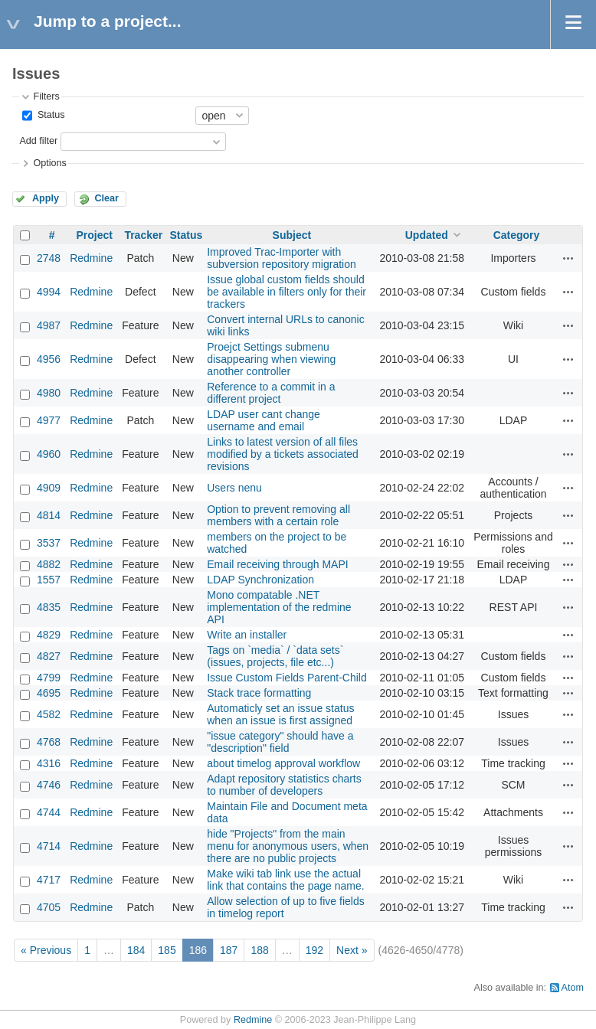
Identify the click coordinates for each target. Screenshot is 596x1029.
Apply (45, 198)
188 (259, 950)
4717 (49, 880)
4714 (49, 846)
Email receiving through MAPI (277, 564)
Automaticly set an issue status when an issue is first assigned (280, 714)
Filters (46, 96)
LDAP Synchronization (260, 579)
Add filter (38, 141)
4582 (49, 714)
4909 (49, 488)
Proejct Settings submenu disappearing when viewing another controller (271, 359)
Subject (292, 235)
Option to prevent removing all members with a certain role (278, 515)
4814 (49, 515)
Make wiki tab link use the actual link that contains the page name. (285, 879)
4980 (49, 393)
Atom (573, 987)
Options (49, 163)
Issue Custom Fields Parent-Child (287, 677)
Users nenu (234, 488)
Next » (351, 950)
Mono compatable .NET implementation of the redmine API (279, 607)
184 (136, 950)
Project (94, 235)
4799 (49, 677)
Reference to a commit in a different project (271, 393)
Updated (426, 235)
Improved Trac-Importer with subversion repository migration (281, 258)
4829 (49, 635)
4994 (49, 292)
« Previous (46, 950)
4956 (49, 359)
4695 (49, 693)
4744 (49, 812)
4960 (49, 454)
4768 (49, 742)
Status (49, 114)
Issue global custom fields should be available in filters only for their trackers (286, 291)
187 (228, 950)
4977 (49, 420)
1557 (49, 579)
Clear (106, 198)
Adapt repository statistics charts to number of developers (284, 785)
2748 (49, 258)
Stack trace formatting (259, 693)
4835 (49, 607)
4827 (49, 656)
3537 (49, 543)
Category (516, 235)
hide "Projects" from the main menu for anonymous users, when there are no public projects (287, 846)
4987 (49, 325)
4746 (49, 785)
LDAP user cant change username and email (263, 420)
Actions (568, 258)
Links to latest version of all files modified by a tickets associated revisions (283, 454)
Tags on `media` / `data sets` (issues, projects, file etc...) (275, 656)
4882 (49, 564)
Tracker (143, 235)
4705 (49, 907)
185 (166, 950)
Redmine (91, 258)
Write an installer (247, 635)
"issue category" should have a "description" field (280, 742)
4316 (49, 763)
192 (314, 950)
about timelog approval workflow (283, 763)
